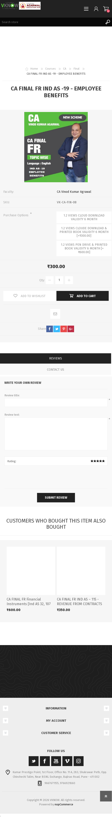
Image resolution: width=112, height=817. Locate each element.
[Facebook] (45, 761)
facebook (49, 329)
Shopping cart (106, 9)
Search (107, 22)
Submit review (56, 498)
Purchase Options (16, 215)
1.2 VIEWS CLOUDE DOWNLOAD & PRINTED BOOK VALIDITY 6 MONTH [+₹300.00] (84, 232)
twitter (56, 329)
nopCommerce (64, 804)
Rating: (11, 461)
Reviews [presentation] (55, 358)
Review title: (12, 395)
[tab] (55, 358)
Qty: (42, 280)
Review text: (12, 414)
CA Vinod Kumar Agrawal (74, 192)
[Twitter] (34, 761)
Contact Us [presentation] (55, 370)
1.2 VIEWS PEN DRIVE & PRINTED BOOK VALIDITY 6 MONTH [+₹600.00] (84, 248)
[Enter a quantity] (59, 280)
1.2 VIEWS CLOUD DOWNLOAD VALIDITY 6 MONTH (84, 217)
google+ (70, 329)
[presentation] (56, 477)
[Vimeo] (67, 761)
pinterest (63, 329)
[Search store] (51, 22)
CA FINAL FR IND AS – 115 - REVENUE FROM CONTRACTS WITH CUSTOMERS (79, 604)
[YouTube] (56, 761)
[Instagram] (79, 761)
